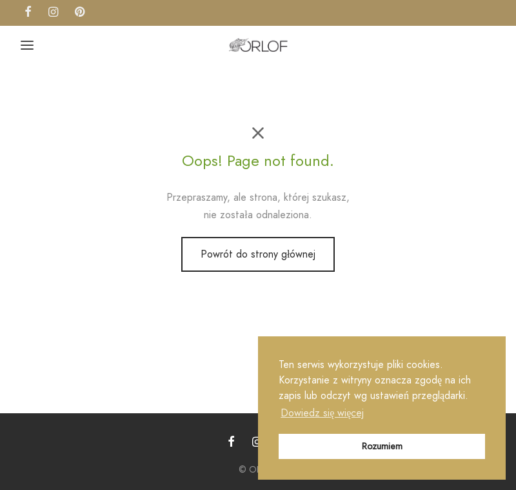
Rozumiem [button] (382, 446)
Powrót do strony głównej (258, 254)
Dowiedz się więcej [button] (322, 412)
